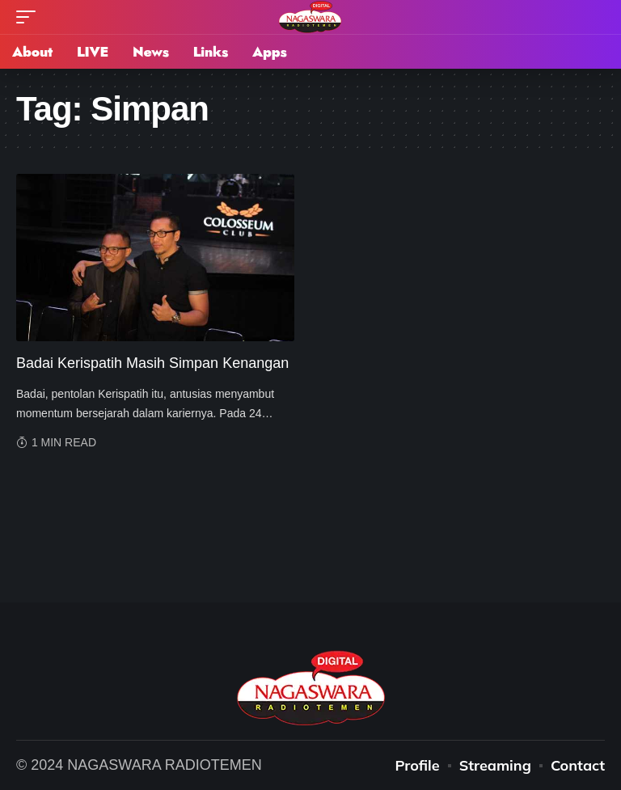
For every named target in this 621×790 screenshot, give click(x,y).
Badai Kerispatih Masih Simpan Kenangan (152, 363)
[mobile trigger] (30, 17)
